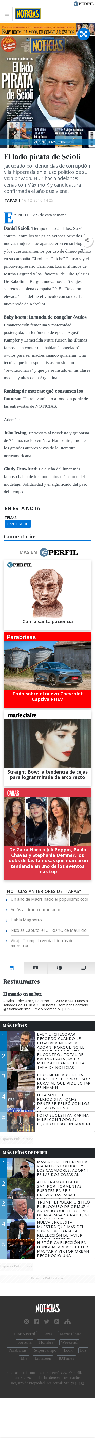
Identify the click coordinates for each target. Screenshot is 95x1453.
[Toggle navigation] (8, 14)
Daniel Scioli (17, 523)
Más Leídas (15, 1026)
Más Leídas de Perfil (25, 1153)
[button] (86, 240)
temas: (11, 517)
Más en (48, 552)
